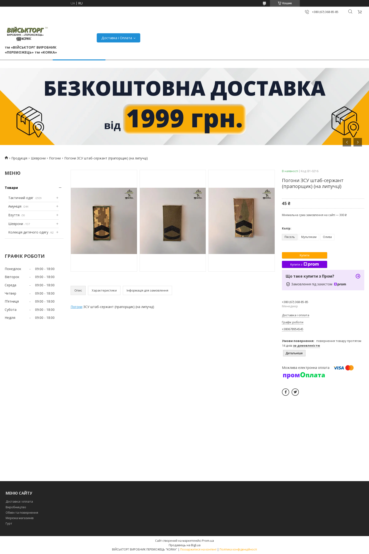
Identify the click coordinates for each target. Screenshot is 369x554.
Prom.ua (208, 540)
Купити (304, 255)
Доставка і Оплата (116, 37)
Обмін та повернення (22, 512)
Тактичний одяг (20, 198)
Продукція (19, 158)
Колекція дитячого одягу (28, 232)
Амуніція (14, 206)
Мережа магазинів (20, 518)
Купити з (304, 264)
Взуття (14, 215)
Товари (11, 187)
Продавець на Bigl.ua (185, 545)
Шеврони (38, 158)
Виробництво (16, 507)
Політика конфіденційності (238, 549)
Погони (55, 158)
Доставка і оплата (19, 501)
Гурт (9, 523)
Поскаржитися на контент (198, 549)
